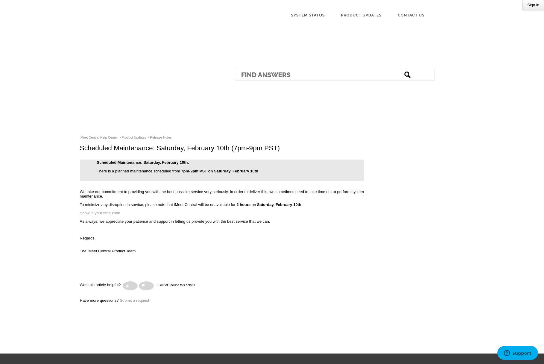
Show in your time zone (100, 213)
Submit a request (134, 300)
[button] (130, 285)
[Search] (334, 75)
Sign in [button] (533, 5)
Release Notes (160, 137)
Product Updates (134, 137)
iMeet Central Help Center (99, 137)
